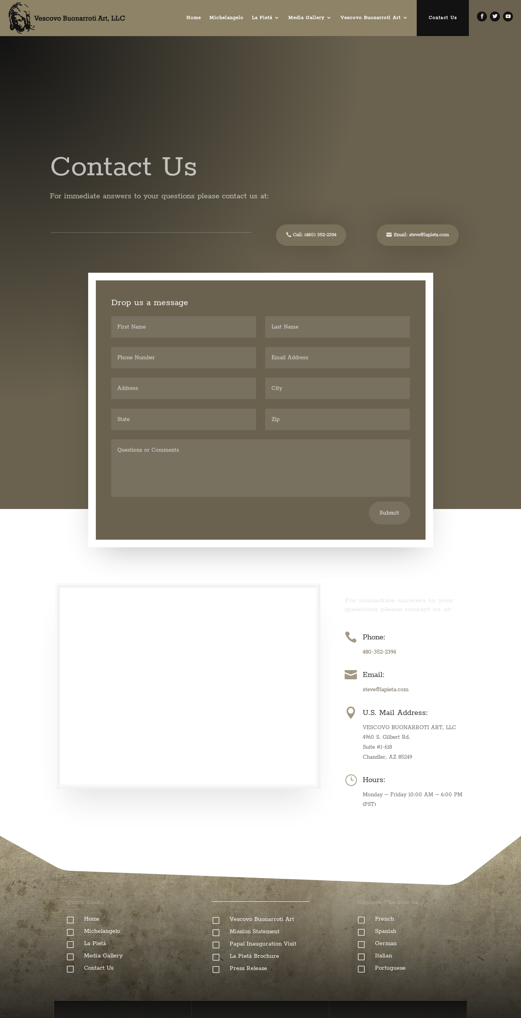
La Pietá (262, 18)
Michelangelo (226, 18)
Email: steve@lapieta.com (414, 235)
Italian (383, 955)
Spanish (385, 931)
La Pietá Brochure (254, 956)
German (386, 943)
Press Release (248, 968)
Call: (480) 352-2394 (308, 235)
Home (193, 18)
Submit (389, 514)
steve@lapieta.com (386, 689)
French (384, 918)
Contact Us (443, 18)
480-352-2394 (379, 652)
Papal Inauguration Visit (263, 943)
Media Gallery (306, 18)
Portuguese (390, 968)
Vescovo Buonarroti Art (370, 18)
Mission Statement (254, 931)
